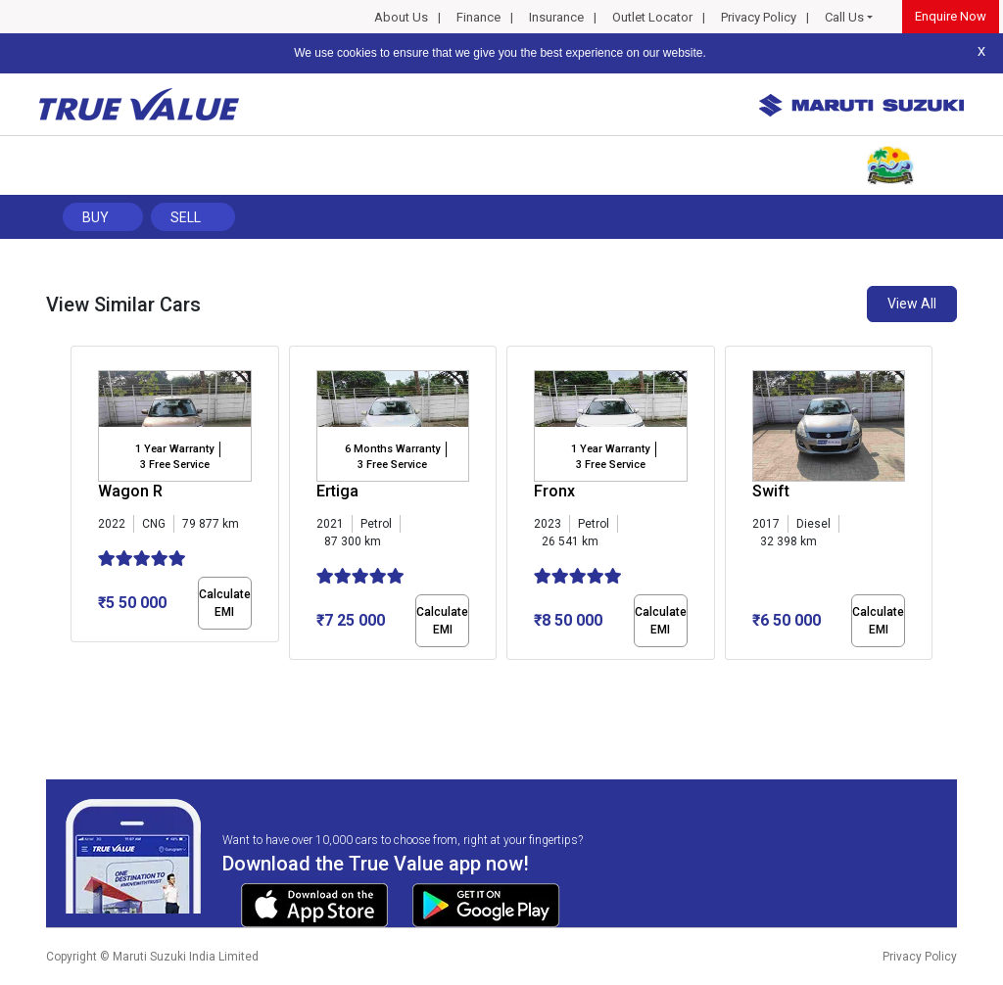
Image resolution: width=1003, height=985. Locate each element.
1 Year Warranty (174, 449)
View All (911, 303)
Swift (770, 491)
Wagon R (130, 491)
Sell (185, 217)
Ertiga (337, 491)
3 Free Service (175, 464)
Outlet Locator (652, 17)
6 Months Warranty (392, 449)
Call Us (844, 17)
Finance (478, 17)
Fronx (554, 491)
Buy (95, 217)
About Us (401, 17)
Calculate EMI (225, 603)
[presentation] (81, 507)
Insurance (556, 17)
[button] (76, 677)
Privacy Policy (758, 17)
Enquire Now (950, 16)
